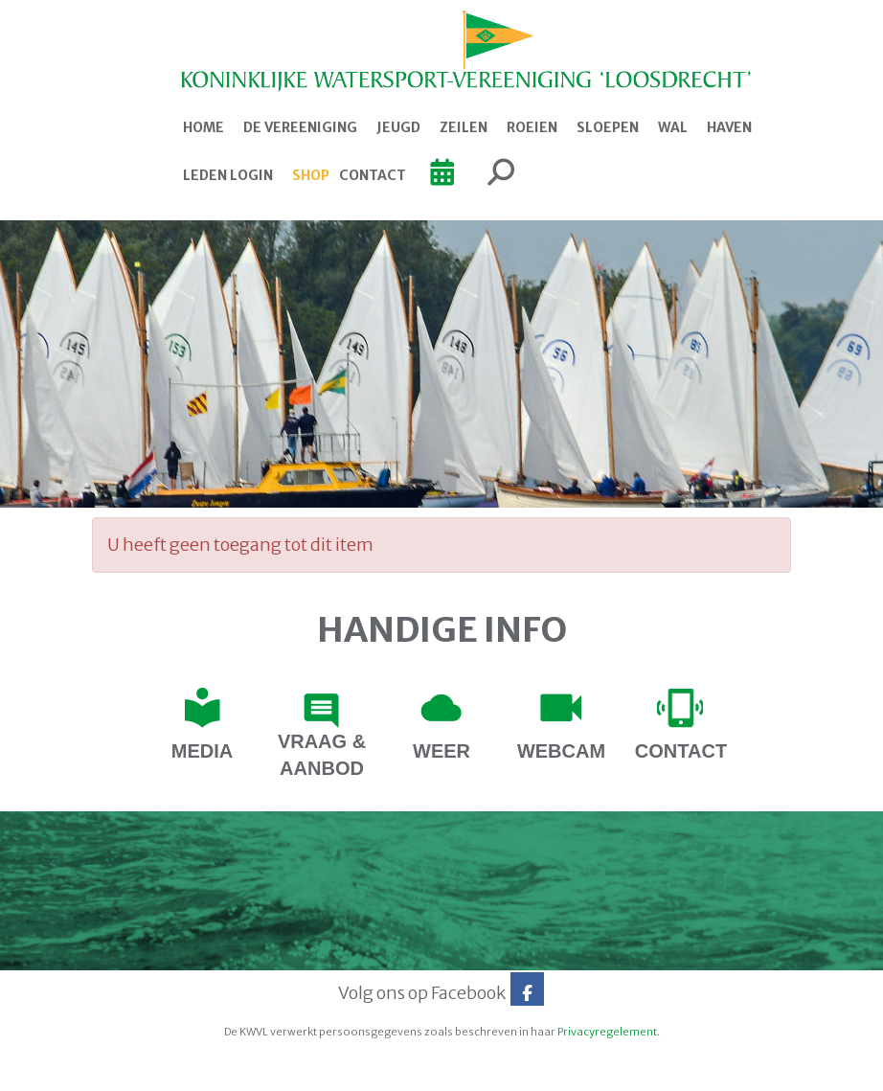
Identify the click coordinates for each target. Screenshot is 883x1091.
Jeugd (398, 127)
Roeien (532, 127)
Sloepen (608, 127)
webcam (561, 750)
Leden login (228, 175)
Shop (310, 175)
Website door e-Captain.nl (141, 1070)
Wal (673, 127)
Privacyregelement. (608, 1031)
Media (202, 750)
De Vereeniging (300, 127)
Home (203, 127)
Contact (372, 175)
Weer (441, 750)
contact (681, 750)
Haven (729, 127)
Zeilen (463, 127)
